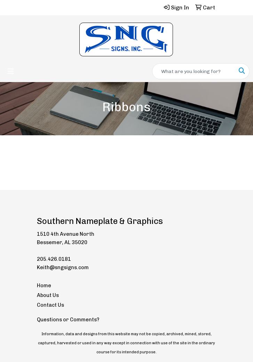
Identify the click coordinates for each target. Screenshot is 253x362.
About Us (48, 295)
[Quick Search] (193, 71)
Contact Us (50, 305)
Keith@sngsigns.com (63, 267)
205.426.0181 (54, 259)
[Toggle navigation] (10, 71)
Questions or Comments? (68, 319)
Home (44, 285)
